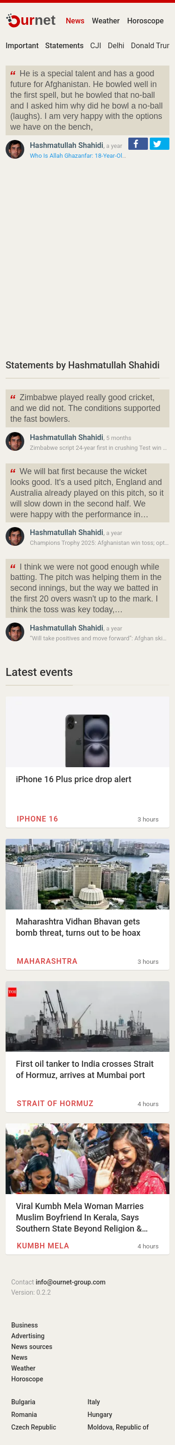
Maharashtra (47, 961)
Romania (24, 1414)
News (75, 20)
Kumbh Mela (43, 1245)
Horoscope (145, 20)
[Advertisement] (87, 259)
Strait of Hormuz (55, 1103)
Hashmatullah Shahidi (66, 145)
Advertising (28, 1336)
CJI (95, 45)
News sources (31, 1346)
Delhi (116, 45)
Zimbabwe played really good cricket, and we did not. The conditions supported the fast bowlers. (84, 407)
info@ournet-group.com (70, 1282)
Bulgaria (23, 1402)
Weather (105, 20)
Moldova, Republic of (118, 1427)
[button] (138, 144)
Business (24, 1325)
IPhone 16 (37, 818)
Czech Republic (33, 1427)
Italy (94, 1402)
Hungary (100, 1414)
